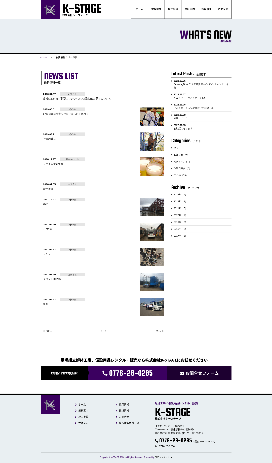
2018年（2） (180, 229)
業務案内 (156, 9)
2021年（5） (180, 208)
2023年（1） (180, 194)
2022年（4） (180, 201)
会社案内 (190, 9)
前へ (48, 336)
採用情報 (206, 9)
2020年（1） (180, 215)
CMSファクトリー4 (163, 457)
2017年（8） (180, 235)
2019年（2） (180, 222)
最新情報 (124, 410)
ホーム (139, 9)
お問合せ (223, 9)
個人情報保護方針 (129, 423)
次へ (158, 336)
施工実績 (173, 9)
